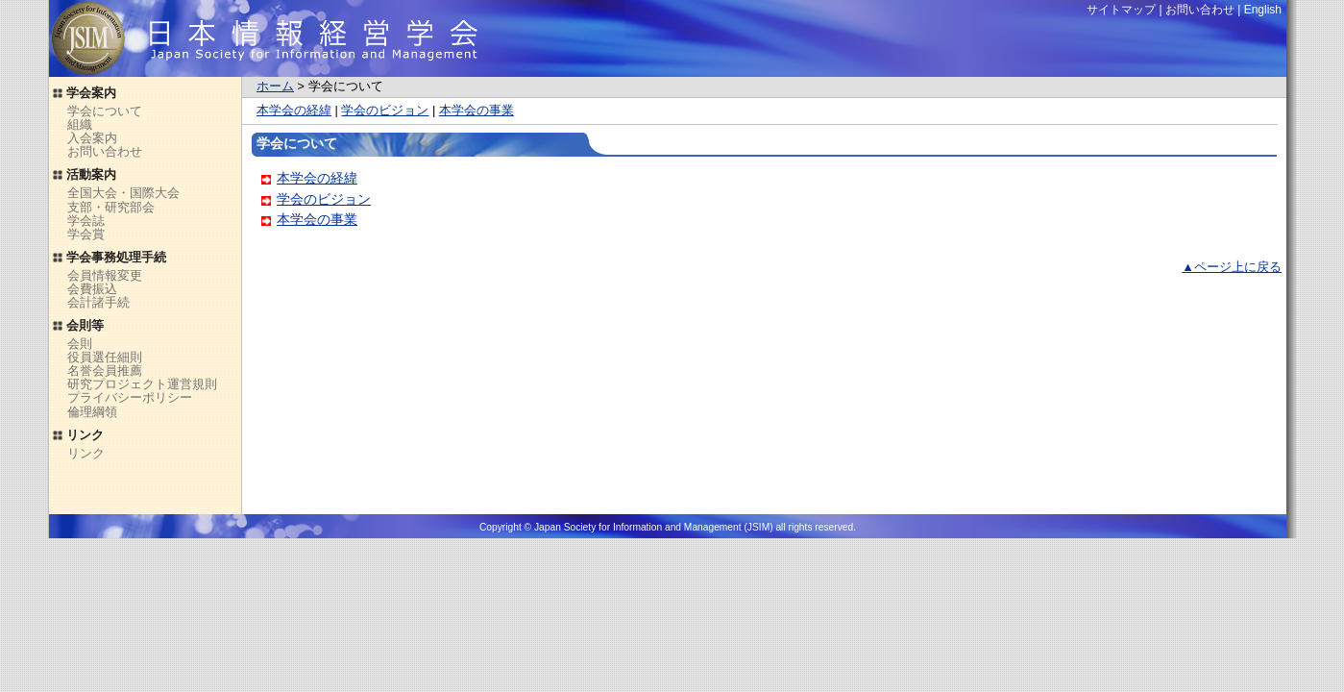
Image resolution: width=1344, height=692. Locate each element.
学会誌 (86, 220)
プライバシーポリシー (129, 397)
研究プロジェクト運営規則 (142, 384)
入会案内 (92, 138)
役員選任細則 (104, 357)
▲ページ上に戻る (1232, 267)
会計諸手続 (98, 302)
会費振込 (92, 289)
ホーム (275, 86)
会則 (79, 343)
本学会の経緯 (294, 110)
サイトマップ (1121, 9)
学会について (104, 111)
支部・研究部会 (111, 207)
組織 (79, 124)
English (1263, 9)
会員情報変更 (104, 275)
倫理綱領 (92, 412)
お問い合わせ (104, 151)
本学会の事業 (476, 110)
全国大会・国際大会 (123, 192)
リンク (86, 453)
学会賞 (86, 234)
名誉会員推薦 (104, 370)
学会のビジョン (384, 110)
